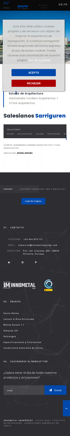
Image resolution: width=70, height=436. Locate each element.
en (61, 4)
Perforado (53, 134)
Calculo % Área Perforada (19, 319)
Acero (10, 134)
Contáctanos (33, 201)
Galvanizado (25, 134)
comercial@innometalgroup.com (37, 245)
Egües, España (25, 153)
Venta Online (11, 313)
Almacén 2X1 (11, 330)
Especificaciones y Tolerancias (22, 342)
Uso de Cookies (39, 60)
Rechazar (34, 83)
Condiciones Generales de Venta (23, 348)
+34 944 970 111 (33, 239)
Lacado (40, 134)
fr (66, 4)
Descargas (10, 336)
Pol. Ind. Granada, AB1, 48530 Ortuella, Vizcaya (41, 252)
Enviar (55, 390)
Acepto (34, 72)
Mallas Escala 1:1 (14, 324)
